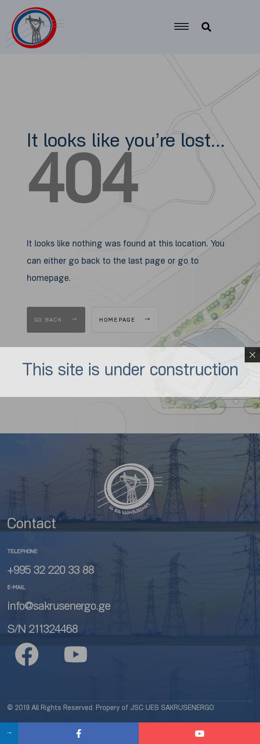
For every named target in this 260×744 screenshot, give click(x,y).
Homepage (125, 320)
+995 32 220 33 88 (50, 571)
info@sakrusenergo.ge (58, 607)
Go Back (56, 320)
